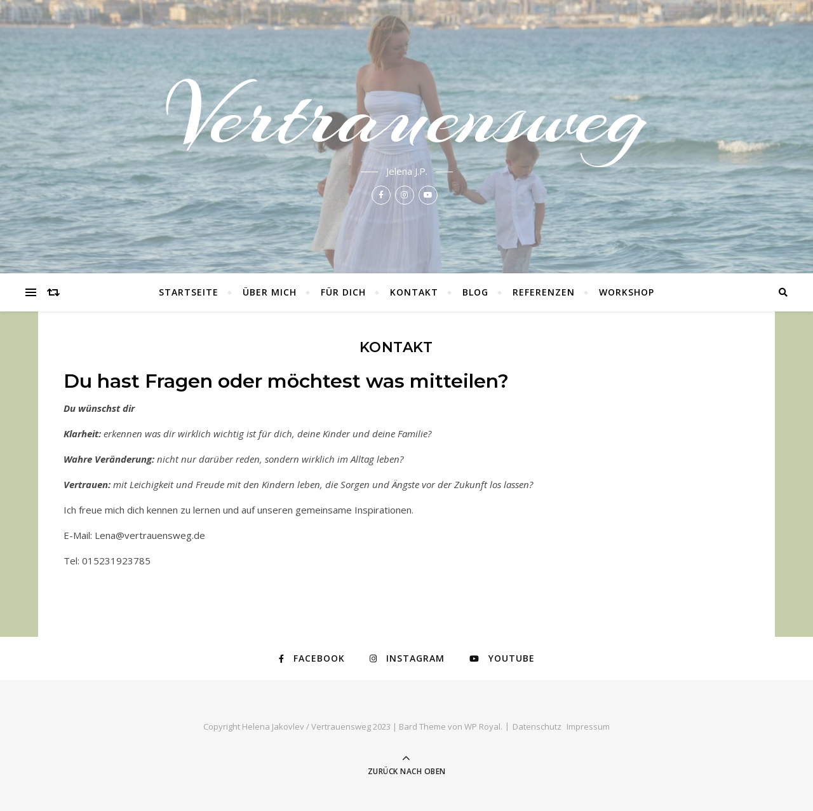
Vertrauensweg (406, 115)
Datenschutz (537, 726)
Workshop (626, 292)
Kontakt (414, 292)
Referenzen (544, 292)
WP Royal (482, 726)
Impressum (588, 726)
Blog (475, 292)
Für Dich (343, 292)
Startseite (188, 292)
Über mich (270, 292)
